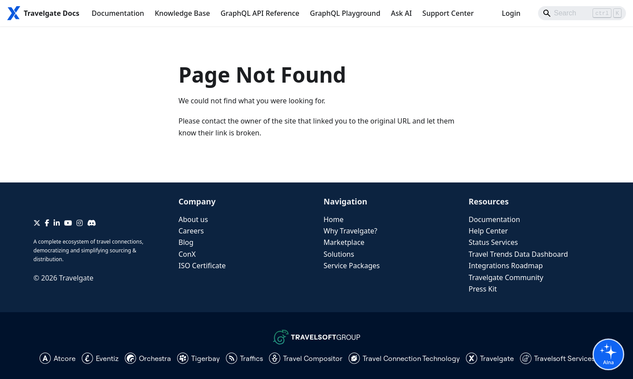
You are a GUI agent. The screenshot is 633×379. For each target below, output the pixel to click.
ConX (187, 254)
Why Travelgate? (350, 231)
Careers (191, 231)
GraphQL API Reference (260, 13)
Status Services (493, 242)
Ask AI (401, 13)
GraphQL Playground (345, 13)
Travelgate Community (506, 277)
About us (193, 219)
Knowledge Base (182, 13)
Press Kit (483, 289)
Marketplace (344, 242)
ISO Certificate (202, 265)
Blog (185, 242)
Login (511, 13)
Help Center (488, 231)
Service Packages (352, 265)
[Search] (582, 13)
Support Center (448, 13)
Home (334, 219)
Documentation (118, 13)
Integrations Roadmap (506, 265)
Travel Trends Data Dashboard (518, 254)
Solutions (339, 254)
